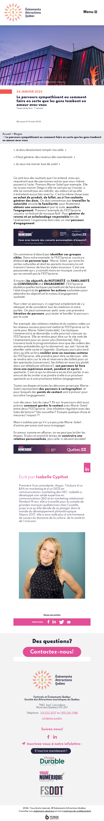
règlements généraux (43, 811)
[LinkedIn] (55, 737)
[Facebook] (48, 737)
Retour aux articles (52, 615)
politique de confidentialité (77, 811)
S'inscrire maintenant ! (51, 751)
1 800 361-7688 (69, 713)
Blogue (18, 134)
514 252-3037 (48, 713)
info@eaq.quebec (52, 718)
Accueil (6, 134)
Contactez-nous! (52, 652)
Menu (90, 12)
